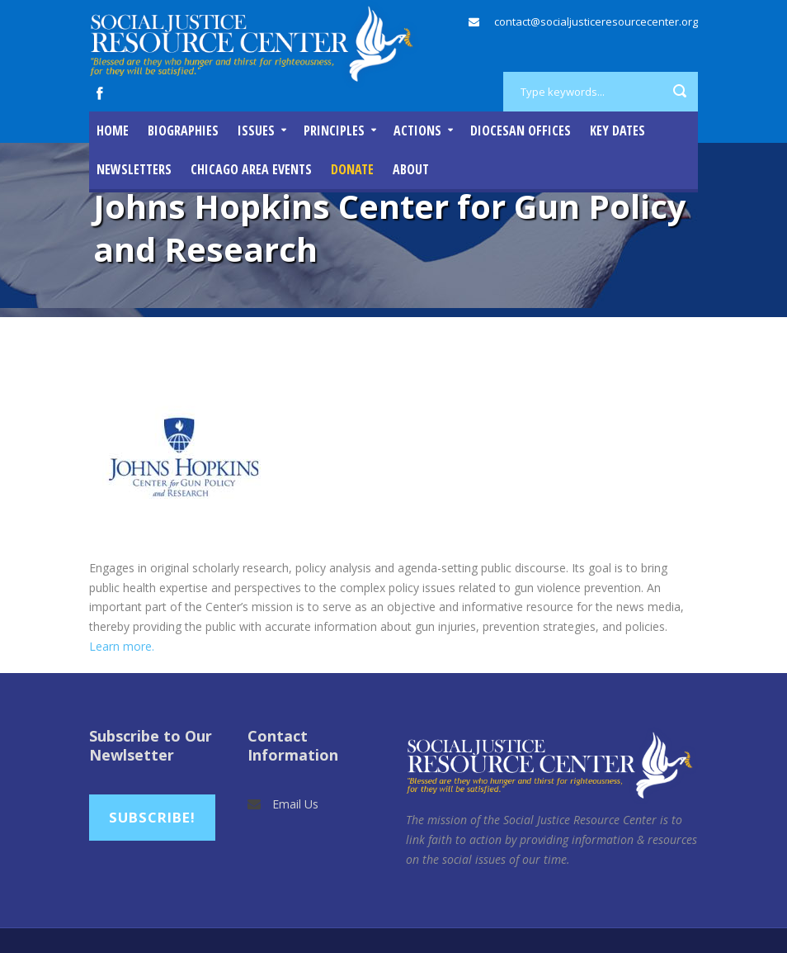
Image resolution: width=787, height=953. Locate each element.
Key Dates (617, 130)
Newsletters (134, 169)
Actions (417, 130)
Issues (256, 130)
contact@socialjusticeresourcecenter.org (596, 21)
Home (113, 130)
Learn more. (123, 646)
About (411, 169)
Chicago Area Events (251, 169)
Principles (334, 130)
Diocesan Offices (520, 130)
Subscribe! (152, 817)
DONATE (352, 169)
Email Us (295, 804)
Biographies (183, 130)
